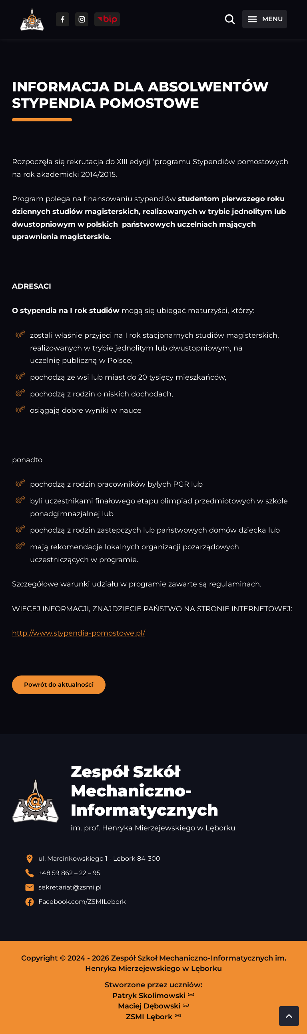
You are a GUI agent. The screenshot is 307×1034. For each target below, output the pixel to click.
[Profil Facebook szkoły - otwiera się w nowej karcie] (160, 902)
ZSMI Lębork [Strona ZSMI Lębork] (153, 1016)
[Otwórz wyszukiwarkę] (230, 19)
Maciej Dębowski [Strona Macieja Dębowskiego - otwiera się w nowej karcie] (153, 1006)
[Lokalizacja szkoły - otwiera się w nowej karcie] (160, 859)
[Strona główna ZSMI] (32, 19)
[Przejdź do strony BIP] (107, 19)
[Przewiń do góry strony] (289, 1016)
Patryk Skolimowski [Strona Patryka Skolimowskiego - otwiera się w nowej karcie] (153, 995)
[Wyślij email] (160, 887)
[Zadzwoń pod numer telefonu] (160, 873)
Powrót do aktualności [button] (59, 684)
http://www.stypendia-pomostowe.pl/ (78, 633)
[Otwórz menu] (264, 19)
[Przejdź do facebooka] (62, 19)
